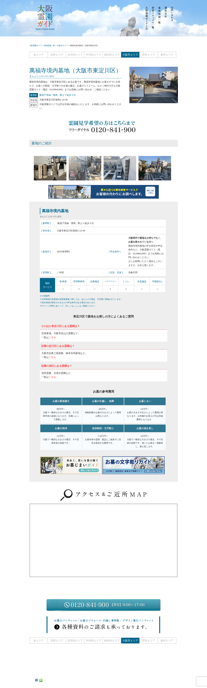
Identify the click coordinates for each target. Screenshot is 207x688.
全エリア (38, 54)
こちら (76, 306)
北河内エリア (75, 54)
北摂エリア (56, 54)
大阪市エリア (130, 54)
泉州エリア (166, 54)
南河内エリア (112, 54)
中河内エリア (93, 54)
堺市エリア (148, 54)
